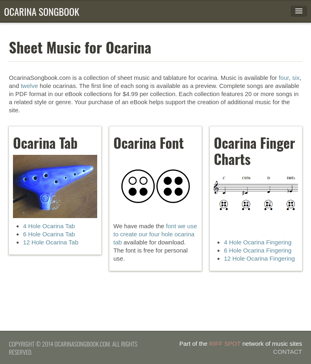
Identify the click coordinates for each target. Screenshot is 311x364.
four (284, 77)
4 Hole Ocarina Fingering (258, 242)
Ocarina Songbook (41, 11)
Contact (287, 351)
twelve (29, 85)
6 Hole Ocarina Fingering (258, 250)
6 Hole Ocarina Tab (49, 234)
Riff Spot (225, 343)
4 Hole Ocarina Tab (49, 226)
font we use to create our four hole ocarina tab (155, 234)
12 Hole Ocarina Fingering (259, 258)
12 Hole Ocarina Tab (50, 242)
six (296, 77)
